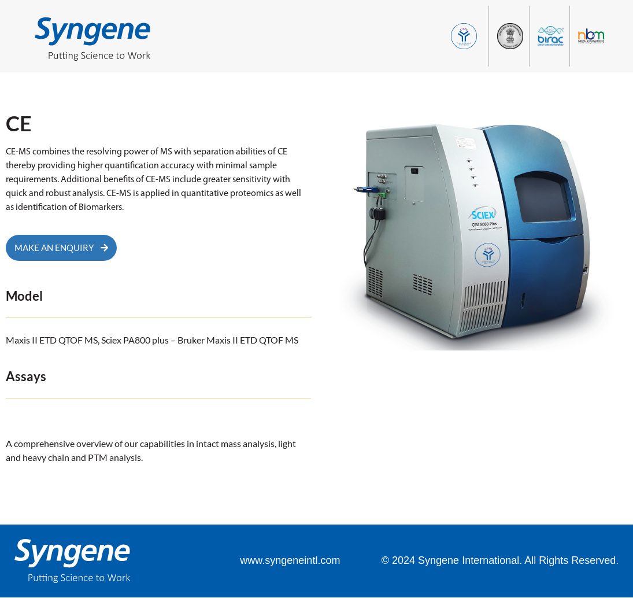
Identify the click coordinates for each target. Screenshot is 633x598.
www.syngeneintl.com (290, 561)
